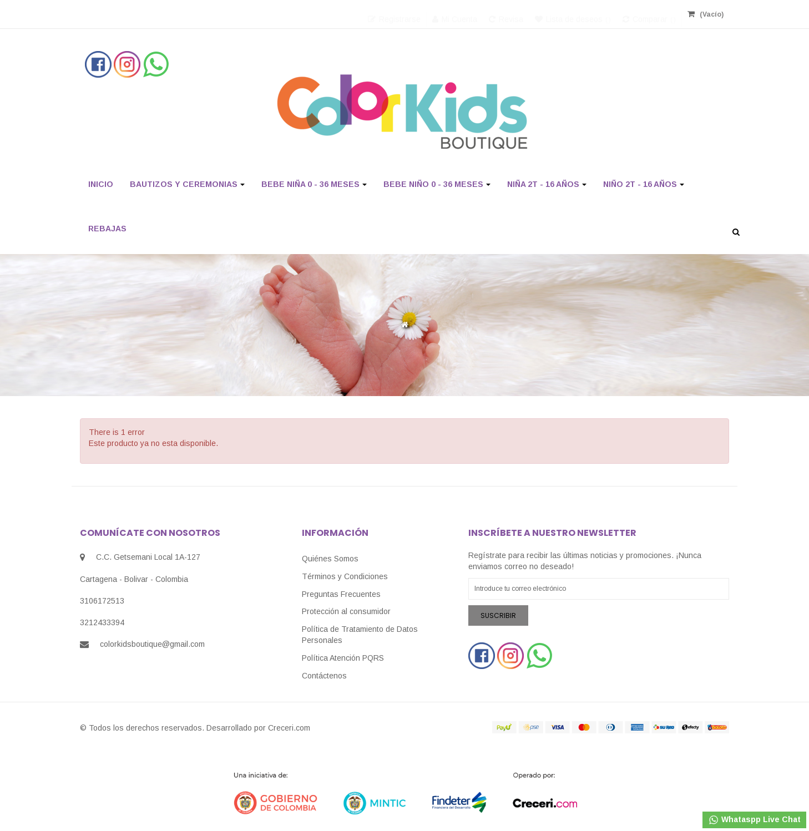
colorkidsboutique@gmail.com (152, 644)
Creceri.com (289, 727)
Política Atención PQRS (343, 657)
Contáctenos (324, 675)
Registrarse (394, 13)
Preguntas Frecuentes (341, 594)
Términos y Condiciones (345, 576)
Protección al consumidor (346, 611)
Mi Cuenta (454, 13)
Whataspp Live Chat (754, 819)
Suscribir (498, 615)
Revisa (506, 13)
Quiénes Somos (330, 558)
